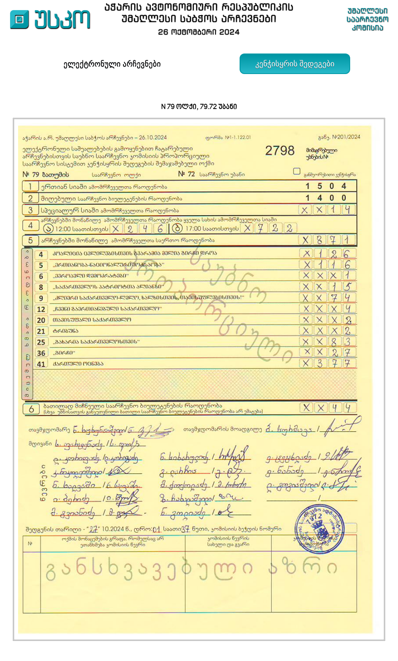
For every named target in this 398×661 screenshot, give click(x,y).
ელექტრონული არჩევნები (112, 64)
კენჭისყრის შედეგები (294, 64)
